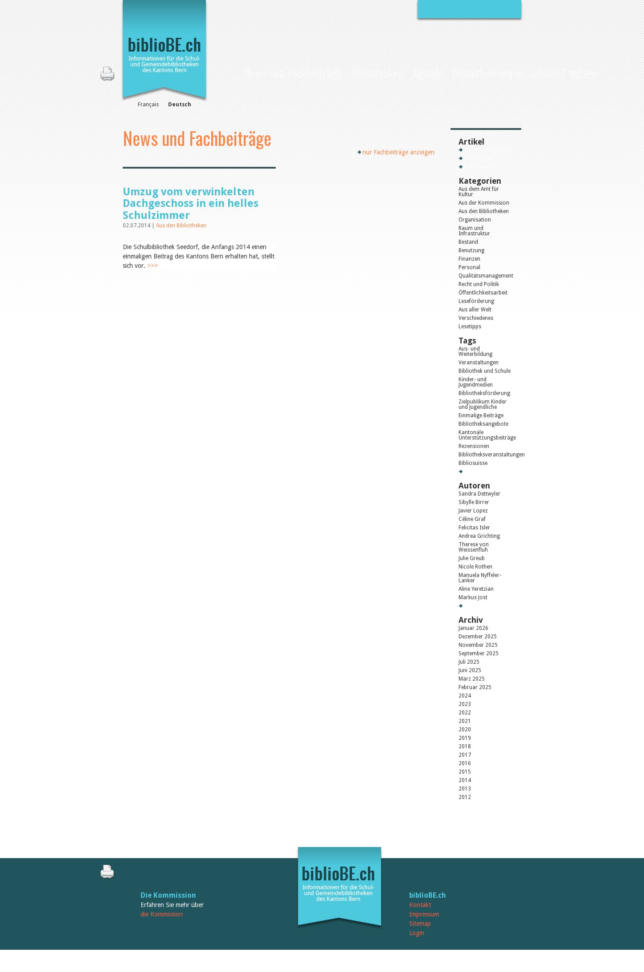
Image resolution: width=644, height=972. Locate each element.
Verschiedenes (476, 318)
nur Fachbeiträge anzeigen (398, 152)
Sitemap (420, 923)
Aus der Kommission (484, 203)
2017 (465, 755)
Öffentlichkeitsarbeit (483, 292)
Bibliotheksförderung (484, 393)
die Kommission (162, 914)
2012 (465, 797)
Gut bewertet (479, 166)
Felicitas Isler (474, 527)
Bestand (468, 242)
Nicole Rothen (475, 566)
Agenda (427, 72)
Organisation (475, 219)
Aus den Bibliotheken (181, 225)
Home (232, 72)
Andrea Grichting (479, 536)
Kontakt (420, 904)
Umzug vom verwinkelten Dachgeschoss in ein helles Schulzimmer (190, 204)
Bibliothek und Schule (485, 371)
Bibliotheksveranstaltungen (486, 454)
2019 (465, 738)
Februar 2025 (475, 687)
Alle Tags (475, 471)
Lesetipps (470, 326)
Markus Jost (473, 597)
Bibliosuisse (473, 463)
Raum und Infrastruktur (474, 231)
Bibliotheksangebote (483, 424)
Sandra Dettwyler (479, 493)
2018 (465, 746)
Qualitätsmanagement (486, 275)
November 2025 (478, 645)
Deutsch (179, 104)
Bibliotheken (377, 72)
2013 (465, 788)
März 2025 (472, 679)
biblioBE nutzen (564, 72)
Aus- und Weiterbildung (475, 351)
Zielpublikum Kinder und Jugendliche (483, 404)
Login (416, 932)
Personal (469, 267)
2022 (465, 712)
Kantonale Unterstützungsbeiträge (486, 435)
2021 (465, 721)
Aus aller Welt (475, 309)
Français (148, 104)
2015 (465, 771)
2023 (465, 704)
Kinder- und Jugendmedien (476, 382)
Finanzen (469, 259)
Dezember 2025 (478, 636)
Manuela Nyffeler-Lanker (480, 578)
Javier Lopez (473, 510)
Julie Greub (472, 558)
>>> (152, 265)
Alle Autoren (478, 606)
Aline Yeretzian (476, 589)
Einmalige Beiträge (481, 415)
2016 (465, 763)
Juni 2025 (470, 670)
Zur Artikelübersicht (487, 150)
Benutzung (471, 250)
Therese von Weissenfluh (474, 547)
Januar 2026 (473, 628)
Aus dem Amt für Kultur (479, 191)
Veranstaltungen (479, 362)
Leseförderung (476, 301)
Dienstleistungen (487, 72)
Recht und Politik (479, 284)
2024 (465, 695)
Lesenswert (477, 158)
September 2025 (479, 653)
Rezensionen (474, 446)
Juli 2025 (469, 662)
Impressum (424, 914)
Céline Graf (472, 519)
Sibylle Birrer (474, 502)
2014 (465, 780)
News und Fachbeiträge (293, 72)
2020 (465, 729)
